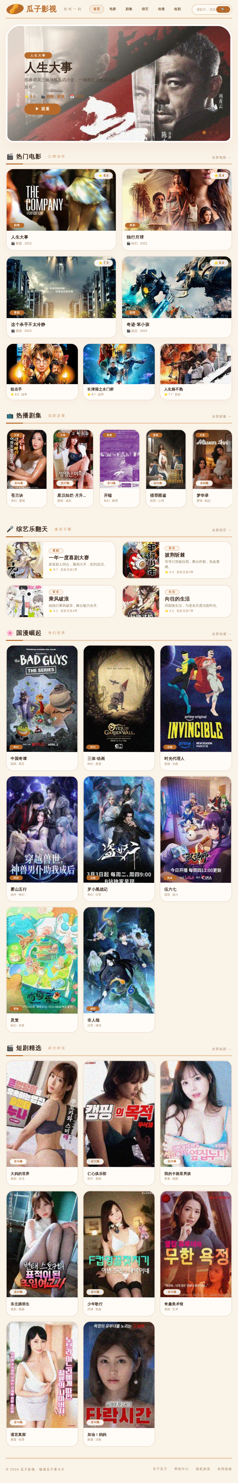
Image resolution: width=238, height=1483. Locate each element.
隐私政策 (203, 1473)
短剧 (177, 9)
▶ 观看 (42, 108)
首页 (96, 9)
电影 (112, 9)
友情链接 (224, 1473)
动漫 (161, 9)
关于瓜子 (160, 1473)
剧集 (129, 9)
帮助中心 (181, 1473)
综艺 (145, 9)
